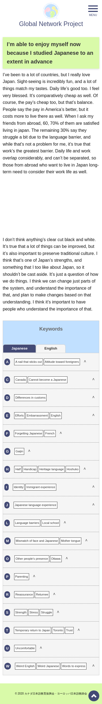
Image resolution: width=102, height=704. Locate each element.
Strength (21, 612)
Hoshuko (72, 469)
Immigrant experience (40, 487)
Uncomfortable (25, 648)
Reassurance (24, 594)
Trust (69, 630)
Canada (20, 379)
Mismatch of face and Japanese (37, 540)
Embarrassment (37, 415)
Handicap (30, 469)
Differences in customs (30, 397)
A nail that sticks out (28, 361)
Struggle (46, 612)
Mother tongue (70, 540)
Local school (50, 522)
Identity (18, 487)
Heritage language (51, 469)
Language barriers (27, 522)
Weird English (25, 666)
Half (18, 469)
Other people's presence (32, 558)
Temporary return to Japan (32, 630)
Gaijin (19, 451)
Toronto (58, 630)
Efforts (19, 415)
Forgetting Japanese (28, 433)
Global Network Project (51, 23)
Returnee (42, 594)
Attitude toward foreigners (62, 361)
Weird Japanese (48, 666)
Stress (33, 612)
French (49, 433)
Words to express (73, 666)
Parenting (21, 576)
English (56, 415)
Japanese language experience (35, 505)
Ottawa (56, 558)
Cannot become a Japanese (47, 379)
